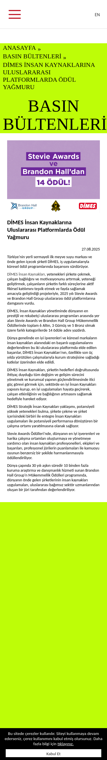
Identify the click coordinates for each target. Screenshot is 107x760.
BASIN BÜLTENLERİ (32, 56)
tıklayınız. (65, 743)
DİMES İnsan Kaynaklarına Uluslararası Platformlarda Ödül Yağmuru (49, 76)
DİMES (57, 17)
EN (97, 14)
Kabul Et (54, 753)
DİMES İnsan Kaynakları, (27, 274)
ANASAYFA (19, 47)
